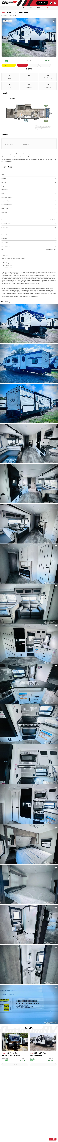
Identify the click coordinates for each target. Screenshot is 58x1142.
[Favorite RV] (54, 20)
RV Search (42, 3)
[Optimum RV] (9, 3)
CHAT (52, 1139)
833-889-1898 (29, 69)
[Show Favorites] (54, 7)
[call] (51, 3)
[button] (3, 1046)
